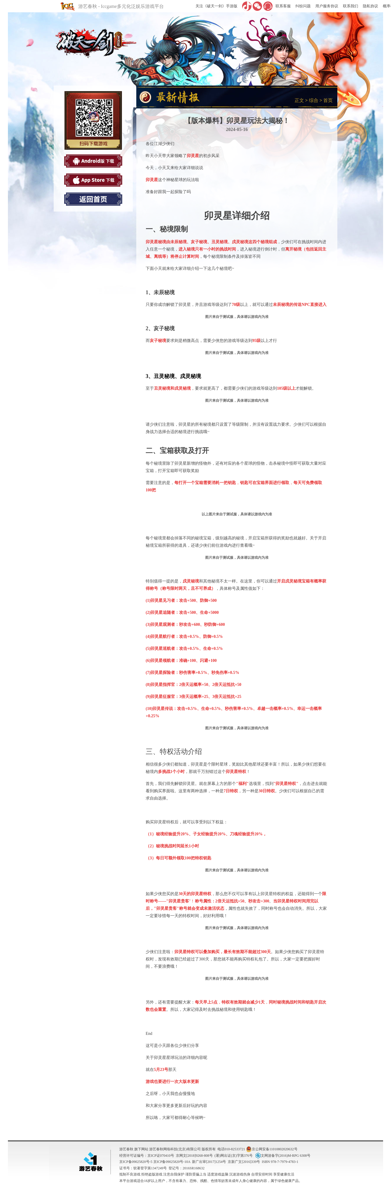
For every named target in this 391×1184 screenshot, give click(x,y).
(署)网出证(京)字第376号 (234, 1156)
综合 (313, 100)
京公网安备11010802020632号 (272, 1149)
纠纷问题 (303, 6)
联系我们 (350, 6)
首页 (328, 100)
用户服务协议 (326, 6)
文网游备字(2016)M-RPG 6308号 (282, 1156)
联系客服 (283, 6)
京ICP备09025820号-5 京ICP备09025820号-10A (154, 1162)
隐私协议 (370, 6)
